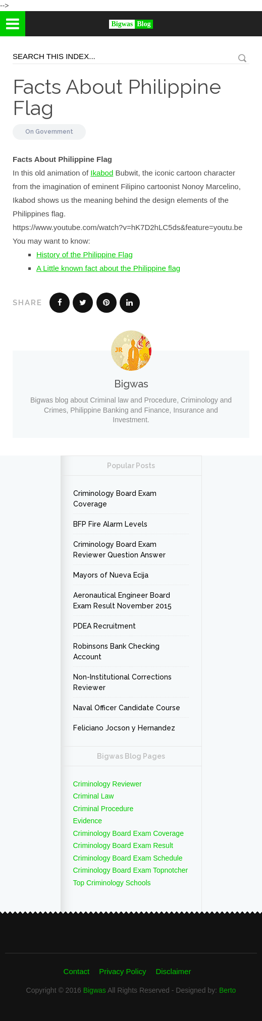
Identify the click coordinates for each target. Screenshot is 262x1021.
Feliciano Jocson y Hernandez (124, 728)
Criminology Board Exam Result (123, 845)
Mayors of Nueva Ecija (110, 575)
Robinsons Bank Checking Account (116, 651)
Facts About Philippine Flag (117, 97)
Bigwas (94, 990)
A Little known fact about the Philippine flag (108, 268)
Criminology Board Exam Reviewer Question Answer (119, 549)
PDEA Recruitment (104, 626)
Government (54, 131)
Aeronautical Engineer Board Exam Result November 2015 (122, 600)
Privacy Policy (122, 971)
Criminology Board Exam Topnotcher (130, 870)
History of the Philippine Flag (84, 254)
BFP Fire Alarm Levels (110, 524)
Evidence (87, 821)
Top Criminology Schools (112, 883)
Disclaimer (173, 971)
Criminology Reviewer (107, 784)
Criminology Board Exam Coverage (114, 498)
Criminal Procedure (103, 809)
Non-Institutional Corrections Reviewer (122, 682)
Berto (227, 990)
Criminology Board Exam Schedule (128, 858)
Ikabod (101, 172)
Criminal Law (93, 796)
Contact (77, 971)
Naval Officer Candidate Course (126, 708)
